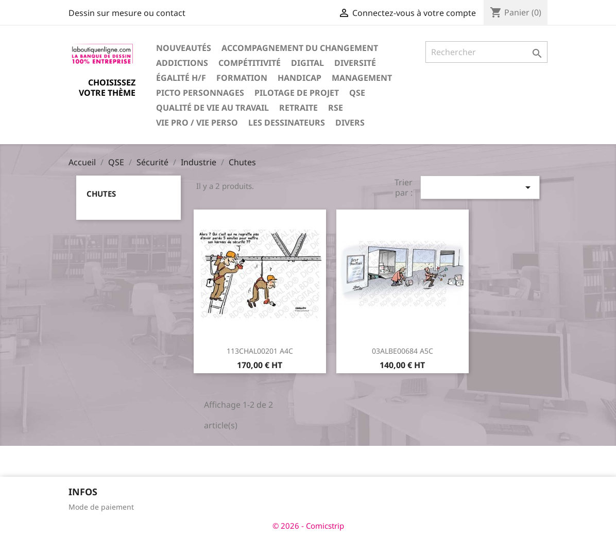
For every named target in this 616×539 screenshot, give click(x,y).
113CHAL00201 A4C (260, 351)
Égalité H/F (181, 77)
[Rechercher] (486, 52)
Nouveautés (183, 48)
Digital (307, 62)
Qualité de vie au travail (212, 107)
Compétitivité (249, 62)
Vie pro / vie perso (197, 122)
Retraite (298, 107)
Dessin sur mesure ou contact (127, 13)
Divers (350, 122)
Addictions (182, 62)
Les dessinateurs (286, 122)
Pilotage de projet (296, 92)
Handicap (299, 77)
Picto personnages (200, 92)
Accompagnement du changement (299, 48)
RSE (335, 107)
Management (362, 77)
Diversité (355, 62)
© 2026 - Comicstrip (308, 525)
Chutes (101, 193)
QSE (357, 92)
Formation (241, 77)
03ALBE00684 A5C (402, 351)
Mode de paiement (101, 507)
